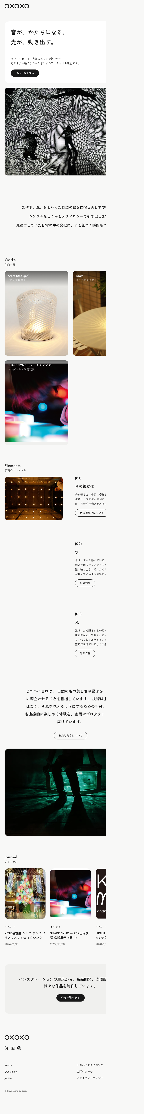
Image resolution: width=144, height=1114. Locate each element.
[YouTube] (13, 1048)
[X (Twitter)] (7, 1048)
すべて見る (125, 261)
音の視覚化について (92, 513)
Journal (8, 1078)
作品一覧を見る (24, 73)
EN (125, 6)
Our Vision (11, 1072)
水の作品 (85, 583)
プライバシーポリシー (90, 1078)
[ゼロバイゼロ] (17, 1037)
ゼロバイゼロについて (90, 1065)
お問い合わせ (85, 1072)
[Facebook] (19, 1048)
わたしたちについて (71, 736)
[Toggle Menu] (133, 6)
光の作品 (85, 653)
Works (8, 1065)
